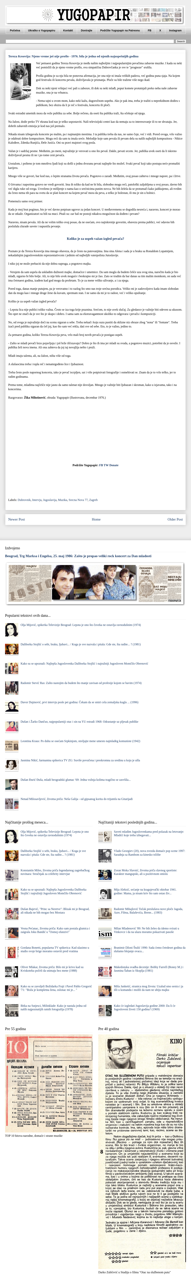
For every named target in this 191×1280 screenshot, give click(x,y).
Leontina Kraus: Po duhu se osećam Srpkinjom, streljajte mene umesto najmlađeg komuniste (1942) (80, 741)
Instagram (175, 30)
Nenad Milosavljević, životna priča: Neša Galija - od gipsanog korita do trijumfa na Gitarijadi (77, 799)
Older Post (175, 519)
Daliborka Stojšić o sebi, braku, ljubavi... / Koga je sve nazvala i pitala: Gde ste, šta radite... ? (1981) (81, 644)
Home (96, 519)
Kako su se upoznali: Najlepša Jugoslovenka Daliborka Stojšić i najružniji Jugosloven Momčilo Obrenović (84, 663)
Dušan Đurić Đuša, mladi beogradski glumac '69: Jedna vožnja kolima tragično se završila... (76, 779)
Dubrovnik (24, 500)
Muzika (62, 500)
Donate (113, 465)
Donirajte (86, 30)
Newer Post (16, 519)
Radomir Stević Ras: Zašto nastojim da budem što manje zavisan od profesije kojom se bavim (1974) (81, 683)
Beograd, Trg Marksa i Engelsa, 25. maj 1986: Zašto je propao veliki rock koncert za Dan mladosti (78, 556)
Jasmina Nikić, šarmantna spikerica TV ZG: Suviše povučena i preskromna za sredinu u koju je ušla (80, 760)
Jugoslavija (50, 500)
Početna (15, 30)
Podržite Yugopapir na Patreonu (120, 30)
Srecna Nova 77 (78, 500)
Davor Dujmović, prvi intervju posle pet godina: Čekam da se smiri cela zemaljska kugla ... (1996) (79, 702)
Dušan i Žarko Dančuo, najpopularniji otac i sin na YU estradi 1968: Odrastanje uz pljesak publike (79, 721)
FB (149, 30)
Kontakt (68, 30)
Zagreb (93, 500)
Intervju (37, 500)
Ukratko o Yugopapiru (41, 30)
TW (106, 465)
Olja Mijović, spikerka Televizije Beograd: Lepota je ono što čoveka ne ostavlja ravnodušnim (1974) (81, 624)
